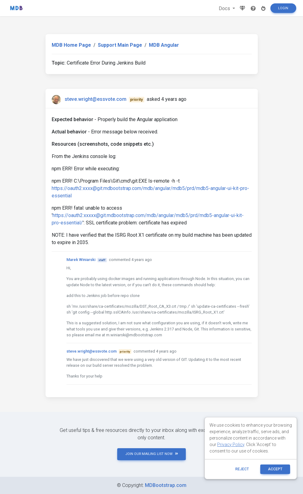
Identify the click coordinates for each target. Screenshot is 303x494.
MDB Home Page (71, 45)
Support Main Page (120, 45)
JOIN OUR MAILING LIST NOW (151, 454)
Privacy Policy (230, 444)
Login (283, 8)
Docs (225, 8)
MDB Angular (164, 45)
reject (242, 469)
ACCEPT (275, 469)
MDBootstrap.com (165, 485)
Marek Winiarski (80, 259)
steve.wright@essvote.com (95, 99)
